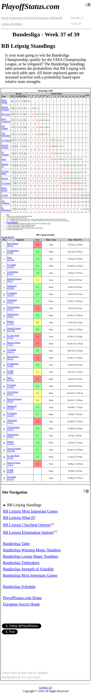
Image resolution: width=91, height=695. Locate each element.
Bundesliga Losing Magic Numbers (30, 556)
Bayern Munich (4, 101)
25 (4, 386)
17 (4, 337)
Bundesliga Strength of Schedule (28, 569)
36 (4, 457)
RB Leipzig (6, 114)
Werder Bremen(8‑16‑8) (13, 315)
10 (4, 294)
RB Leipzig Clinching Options (26, 525)
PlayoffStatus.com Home (22, 598)
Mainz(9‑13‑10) (10, 259)
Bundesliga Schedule (19, 587)
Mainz (4, 159)
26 (4, 393)
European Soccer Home (21, 604)
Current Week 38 (7, 237)
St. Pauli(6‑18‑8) (10, 372)
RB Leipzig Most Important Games (30, 511)
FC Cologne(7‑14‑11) (11, 266)
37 (4, 464)
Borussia (5, 178)
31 (4, 428)
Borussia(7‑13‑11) (10, 322)
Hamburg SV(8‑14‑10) (12, 287)
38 (4, 471)
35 (4, 450)
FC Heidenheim (6, 209)
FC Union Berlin (5, 172)
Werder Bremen (4, 189)
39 (4, 478)
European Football (21, 18)
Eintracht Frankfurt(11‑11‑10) (14, 329)
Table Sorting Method (12, 222)
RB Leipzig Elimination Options (28, 532)
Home (4, 18)
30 (4, 421)
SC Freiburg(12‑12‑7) (11, 350)
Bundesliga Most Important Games (30, 575)
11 (4, 301)
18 (4, 344)
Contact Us (45, 687)
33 (4, 436)
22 (4, 351)
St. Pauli (5, 195)
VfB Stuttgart (5, 127)
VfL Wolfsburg (5, 202)
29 (4, 414)
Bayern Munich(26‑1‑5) (12, 244)
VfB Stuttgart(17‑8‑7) (12, 301)
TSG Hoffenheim (6, 134)
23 (4, 365)
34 (4, 443)
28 (4, 407)
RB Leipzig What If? (19, 518)
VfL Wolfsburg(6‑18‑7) (12, 273)
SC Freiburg (6, 140)
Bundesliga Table (44, 18)
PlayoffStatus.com (30, 6)
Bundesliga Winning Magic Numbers (32, 550)
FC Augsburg (5, 153)
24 (4, 372)
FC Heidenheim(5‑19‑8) (13, 251)
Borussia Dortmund (5, 108)
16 (4, 329)
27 (4, 400)
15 (4, 322)
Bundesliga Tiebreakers (21, 563)
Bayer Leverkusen (6, 120)
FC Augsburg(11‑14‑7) (12, 294)
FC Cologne (6, 183)
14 (4, 315)
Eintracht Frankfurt (5, 146)
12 (4, 308)
